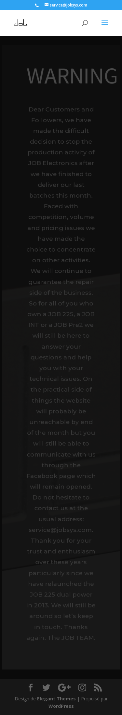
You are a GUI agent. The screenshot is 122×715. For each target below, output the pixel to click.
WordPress (61, 706)
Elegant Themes (56, 699)
